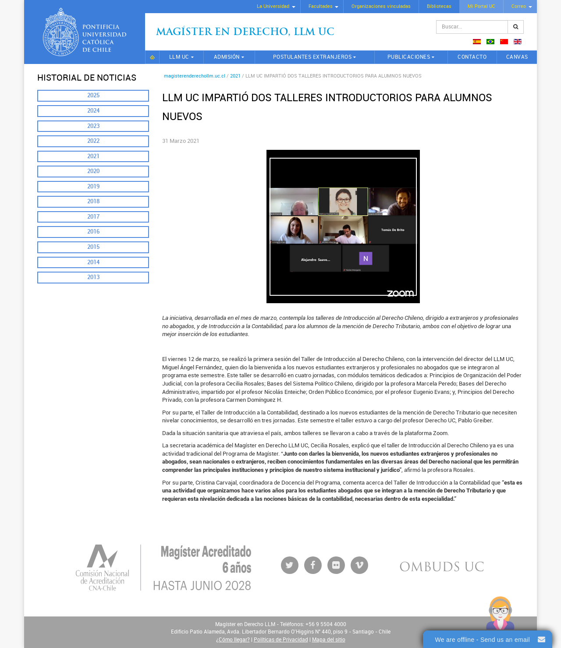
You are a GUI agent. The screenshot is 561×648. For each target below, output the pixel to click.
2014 (93, 262)
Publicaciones (408, 57)
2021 (93, 156)
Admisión (227, 57)
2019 (93, 186)
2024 (93, 110)
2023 (93, 126)
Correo (518, 6)
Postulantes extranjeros (312, 57)
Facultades (321, 6)
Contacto (472, 57)
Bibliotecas (439, 6)
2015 (93, 247)
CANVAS (517, 57)
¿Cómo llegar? (233, 640)
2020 (93, 171)
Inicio (152, 57)
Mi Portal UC (481, 6)
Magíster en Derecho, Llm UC (245, 33)
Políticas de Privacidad (281, 640)
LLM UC (179, 57)
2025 (93, 95)
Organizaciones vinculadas (381, 6)
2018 (93, 201)
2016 (93, 231)
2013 (93, 277)
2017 (93, 216)
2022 (93, 141)
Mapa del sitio (328, 640)
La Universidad (273, 6)
